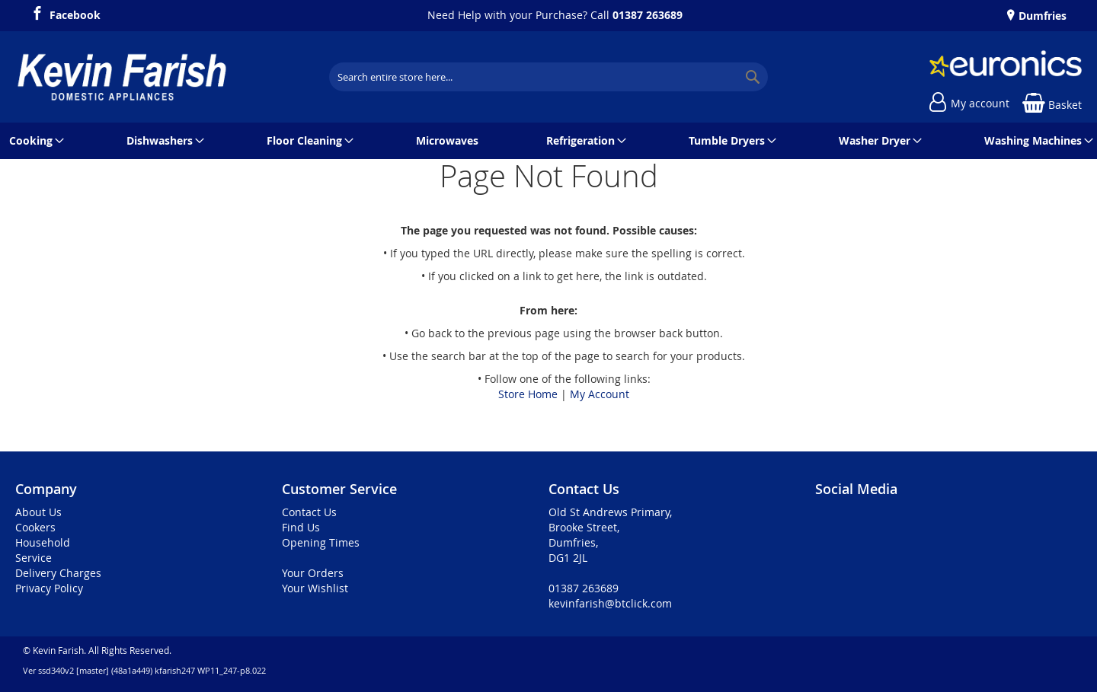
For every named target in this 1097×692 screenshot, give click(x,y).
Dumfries (1041, 15)
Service (33, 557)
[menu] (548, 141)
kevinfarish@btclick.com (610, 603)
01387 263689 (647, 15)
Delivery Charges (58, 573)
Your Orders (313, 573)
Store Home (528, 394)
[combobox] (548, 76)
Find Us (301, 527)
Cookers (35, 527)
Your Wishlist (315, 588)
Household (42, 542)
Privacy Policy (49, 588)
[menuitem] (34, 141)
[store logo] (122, 77)
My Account (599, 394)
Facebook (75, 13)
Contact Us (309, 512)
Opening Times (321, 542)
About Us (38, 512)
